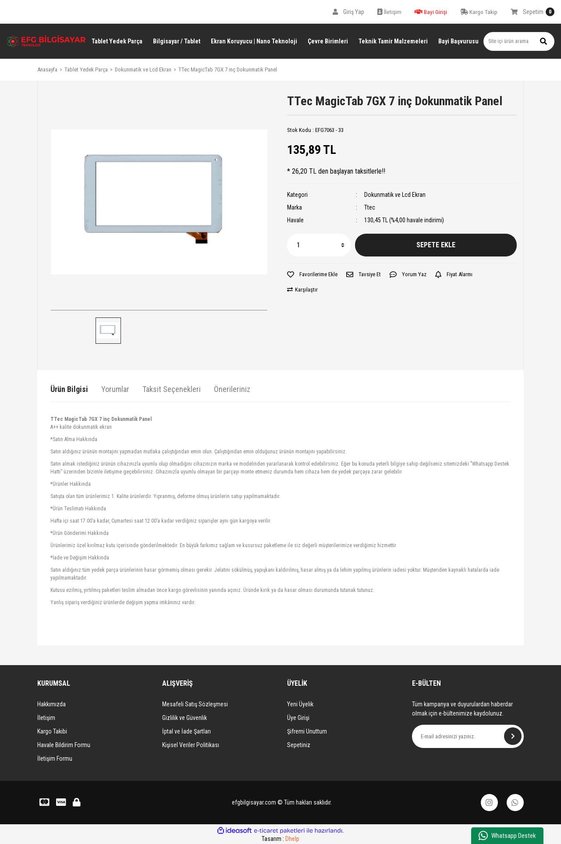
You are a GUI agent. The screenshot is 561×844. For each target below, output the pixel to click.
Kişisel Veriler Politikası (190, 744)
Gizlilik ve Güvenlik (184, 717)
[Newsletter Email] (468, 736)
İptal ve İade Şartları (186, 731)
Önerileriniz (232, 389)
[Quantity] (319, 245)
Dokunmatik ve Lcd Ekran (395, 194)
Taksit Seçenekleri (171, 389)
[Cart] (532, 12)
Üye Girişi (298, 717)
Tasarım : (280, 839)
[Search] (518, 41)
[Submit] (513, 736)
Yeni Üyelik (300, 704)
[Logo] (47, 41)
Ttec (369, 207)
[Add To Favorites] (312, 274)
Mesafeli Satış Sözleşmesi (195, 704)
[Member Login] (348, 12)
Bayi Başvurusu (458, 41)
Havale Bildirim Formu (63, 744)
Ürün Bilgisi (69, 389)
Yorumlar (115, 389)
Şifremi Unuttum (307, 731)
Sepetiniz (298, 744)
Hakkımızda (51, 704)
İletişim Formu (54, 758)
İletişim (46, 717)
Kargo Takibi (52, 731)
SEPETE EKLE (435, 245)
